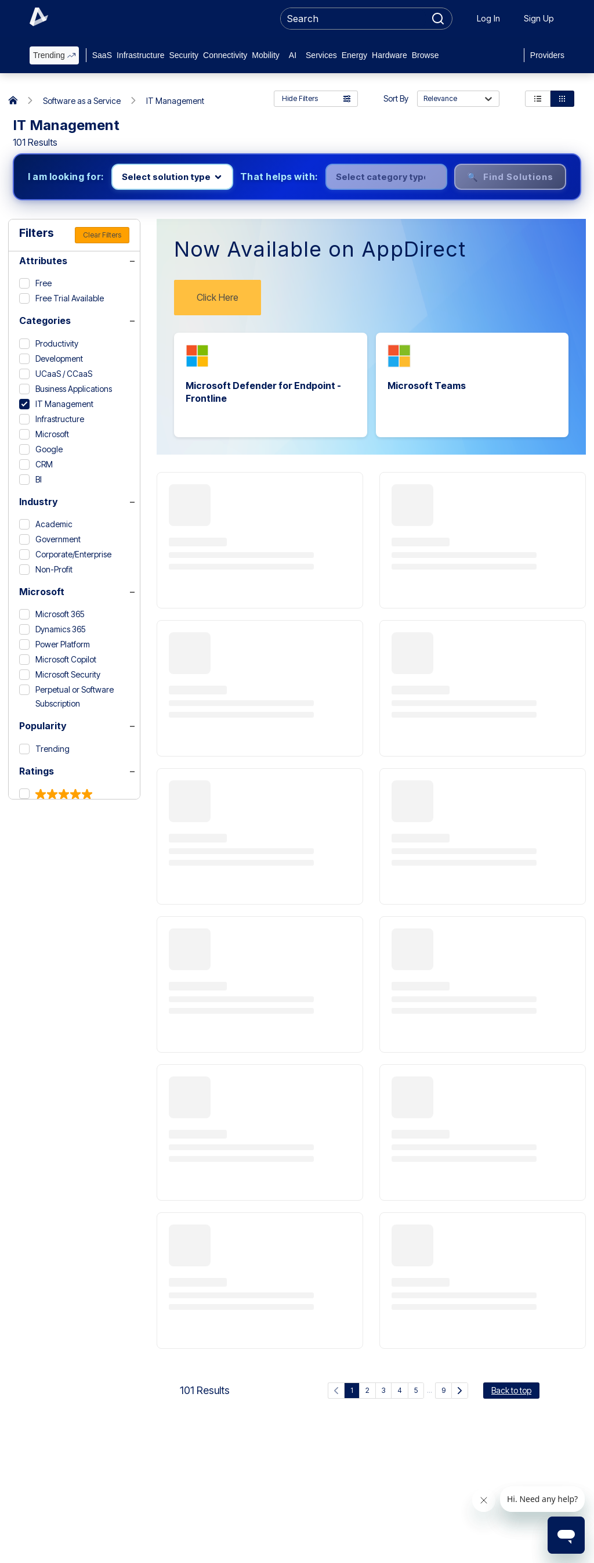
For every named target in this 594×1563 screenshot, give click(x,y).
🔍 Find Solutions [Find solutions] (510, 176)
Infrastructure (140, 55)
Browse (425, 55)
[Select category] (386, 177)
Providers (547, 55)
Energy (354, 55)
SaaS (102, 55)
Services (321, 55)
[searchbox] (353, 18)
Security (183, 55)
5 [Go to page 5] (416, 1390)
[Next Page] (460, 1390)
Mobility (265, 55)
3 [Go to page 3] (383, 1390)
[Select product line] (172, 177)
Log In (488, 18)
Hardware (389, 55)
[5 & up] (55, 794)
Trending (54, 55)
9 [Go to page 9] (443, 1390)
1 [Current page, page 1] (351, 1390)
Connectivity (225, 55)
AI (292, 55)
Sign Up (539, 18)
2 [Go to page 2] (367, 1390)
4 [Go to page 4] (399, 1390)
